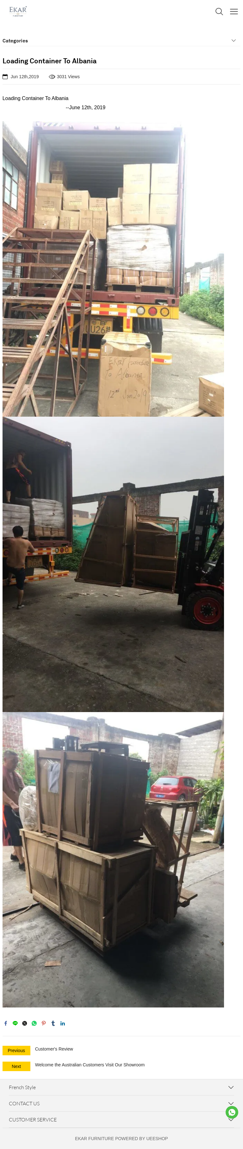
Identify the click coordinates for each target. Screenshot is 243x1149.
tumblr (53, 1023)
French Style (22, 1087)
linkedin (62, 1023)
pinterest (43, 1023)
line (15, 1023)
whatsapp (34, 1023)
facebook (6, 1023)
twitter (25, 1023)
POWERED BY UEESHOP (141, 1138)
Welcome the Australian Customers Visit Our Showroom (90, 1064)
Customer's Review (54, 1048)
